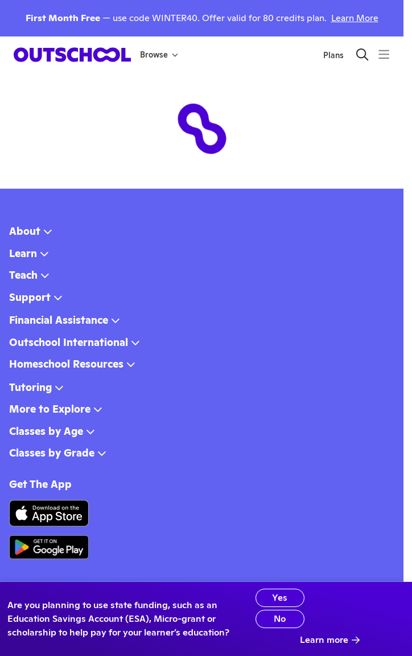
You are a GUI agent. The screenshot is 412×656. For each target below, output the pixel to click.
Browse (159, 55)
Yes (279, 598)
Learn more (330, 640)
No (280, 619)
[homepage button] (72, 54)
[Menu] (384, 54)
